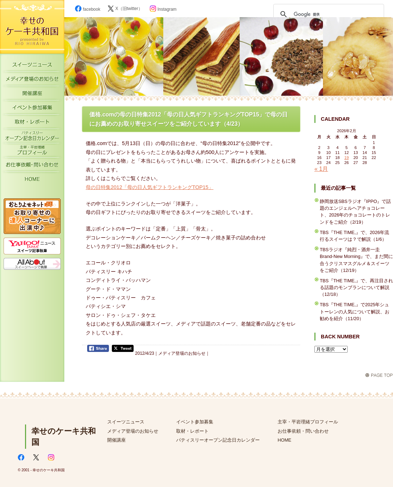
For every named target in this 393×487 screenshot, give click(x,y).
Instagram (163, 9)
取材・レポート (32, 123)
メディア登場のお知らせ (32, 80)
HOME (32, 180)
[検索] (328, 14)
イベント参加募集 (32, 109)
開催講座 (32, 95)
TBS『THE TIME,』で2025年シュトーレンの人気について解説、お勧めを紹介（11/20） (354, 311)
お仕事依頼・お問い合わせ (32, 166)
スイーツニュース (32, 66)
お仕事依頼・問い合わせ (303, 431)
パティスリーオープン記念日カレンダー (32, 137)
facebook (87, 9)
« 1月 (321, 169)
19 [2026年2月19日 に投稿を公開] (346, 157)
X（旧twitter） (125, 8)
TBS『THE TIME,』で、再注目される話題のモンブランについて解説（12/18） (356, 287)
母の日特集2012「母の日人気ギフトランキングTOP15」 (149, 187)
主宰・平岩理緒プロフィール (32, 152)
